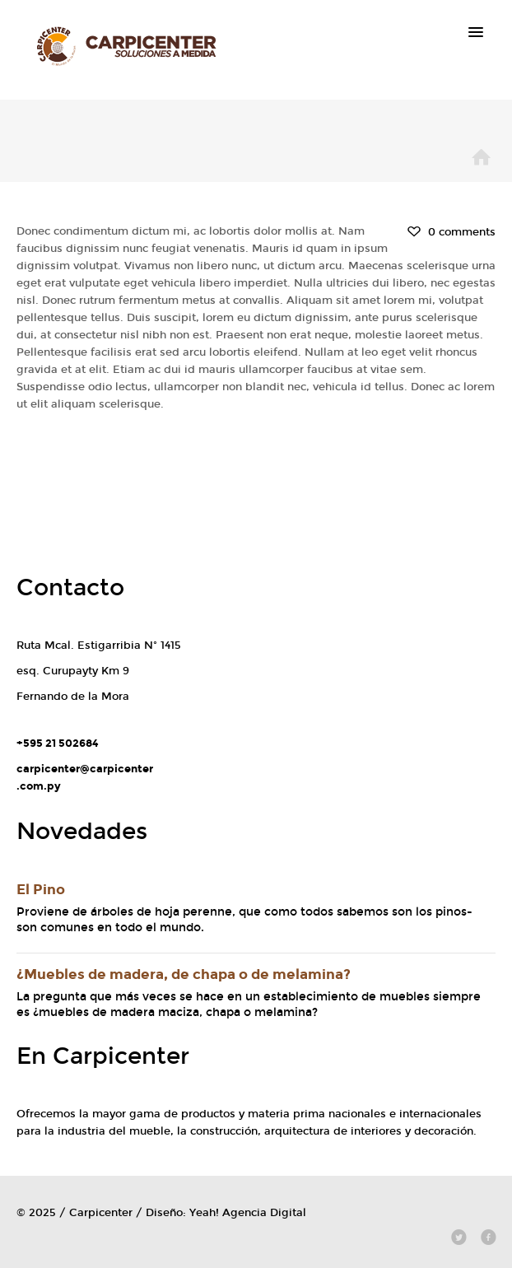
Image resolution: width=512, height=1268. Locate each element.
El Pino (40, 889)
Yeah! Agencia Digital (247, 1212)
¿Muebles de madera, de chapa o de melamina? (183, 974)
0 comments (450, 232)
